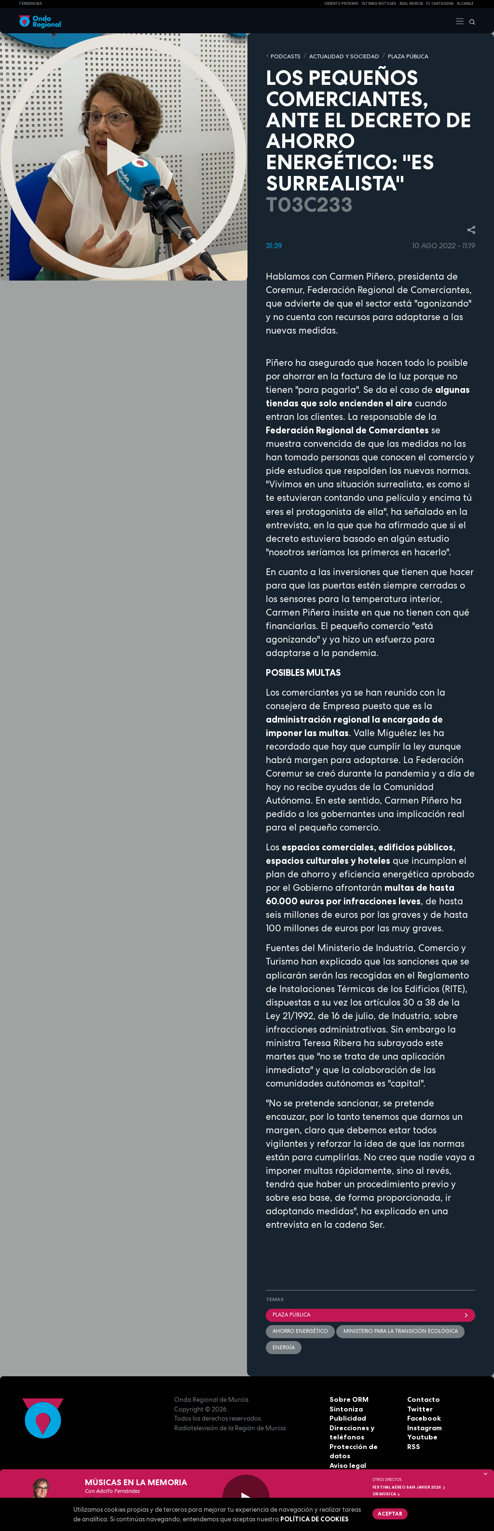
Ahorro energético (300, 1330)
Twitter (419, 1407)
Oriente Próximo (341, 3)
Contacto (422, 1397)
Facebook (423, 1416)
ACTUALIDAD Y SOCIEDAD (338, 55)
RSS (413, 1445)
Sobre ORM (347, 1397)
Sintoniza (344, 1407)
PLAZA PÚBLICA (397, 55)
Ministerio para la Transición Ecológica (400, 1330)
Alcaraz (465, 3)
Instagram (424, 1426)
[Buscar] (470, 20)
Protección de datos (362, 1445)
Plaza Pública (370, 1313)
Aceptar (389, 1513)
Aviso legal (347, 1454)
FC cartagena (439, 3)
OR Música (386, 1493)
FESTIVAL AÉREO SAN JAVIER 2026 (409, 1487)
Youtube (420, 1435)
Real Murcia (411, 3)
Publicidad (346, 1416)
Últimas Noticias (378, 3)
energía (284, 1346)
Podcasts (284, 55)
